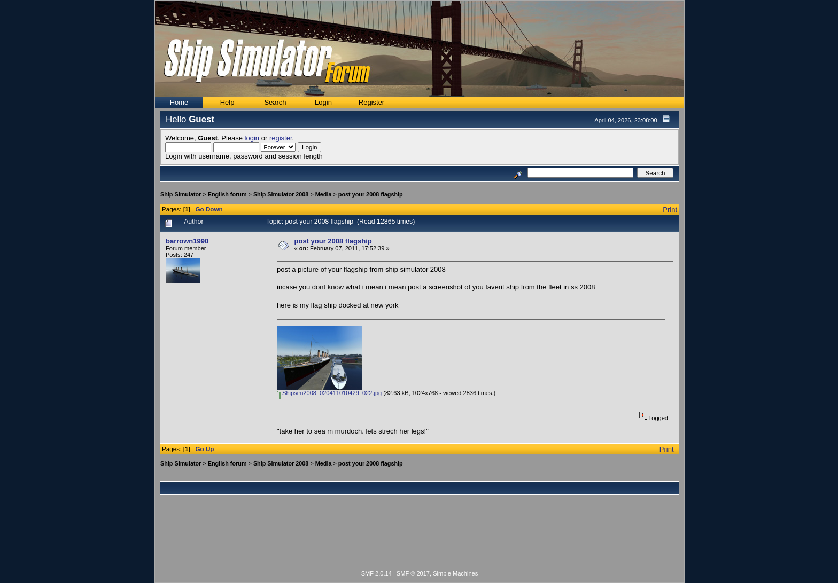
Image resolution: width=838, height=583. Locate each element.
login (252, 138)
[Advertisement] (419, 539)
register (280, 138)
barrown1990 (187, 241)
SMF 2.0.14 (376, 573)
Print (670, 210)
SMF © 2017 (413, 573)
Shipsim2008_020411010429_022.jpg (329, 393)
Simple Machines (455, 573)
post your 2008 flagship (370, 194)
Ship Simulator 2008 (281, 194)
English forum (227, 194)
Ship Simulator (180, 194)
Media (323, 194)
